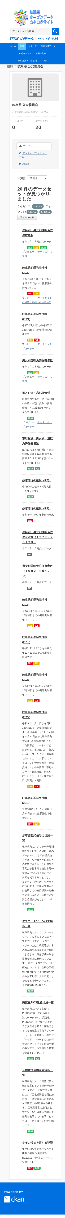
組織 (22, 46)
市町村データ (25, 53)
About (24, 163)
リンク (44, 60)
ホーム (13, 46)
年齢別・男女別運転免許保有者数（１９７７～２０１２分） (37, 537)
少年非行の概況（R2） (36, 480)
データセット (28, 146)
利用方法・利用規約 (27, 60)
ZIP (29, 554)
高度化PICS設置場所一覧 (38, 1002)
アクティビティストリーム (33, 155)
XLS (30, 247)
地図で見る (41, 53)
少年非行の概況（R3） (36, 508)
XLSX (43, 247)
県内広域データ (48, 46)
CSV (36, 247)
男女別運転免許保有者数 (37, 360)
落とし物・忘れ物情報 (36, 392)
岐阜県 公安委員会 (30, 66)
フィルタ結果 (27, 217)
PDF (30, 294)
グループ (32, 46)
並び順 (21, 178)
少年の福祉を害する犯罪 (37, 1142)
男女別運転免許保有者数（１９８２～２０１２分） (37, 570)
